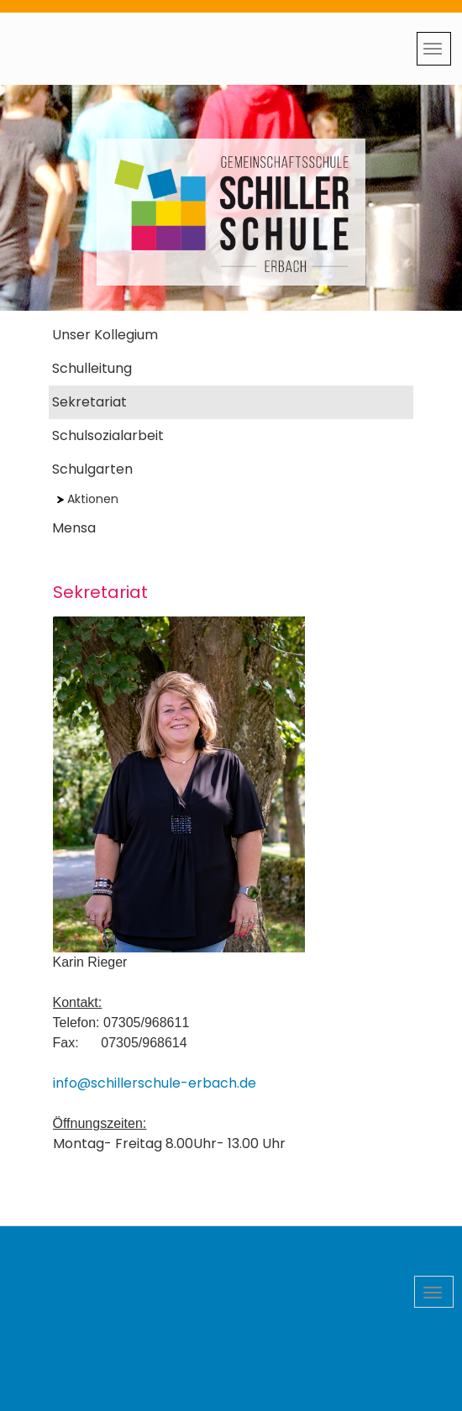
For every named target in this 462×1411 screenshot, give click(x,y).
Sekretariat (89, 402)
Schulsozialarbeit (108, 435)
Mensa (74, 528)
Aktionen (87, 498)
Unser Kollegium (105, 334)
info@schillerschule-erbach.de (154, 1083)
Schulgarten (92, 469)
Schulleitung (92, 368)
